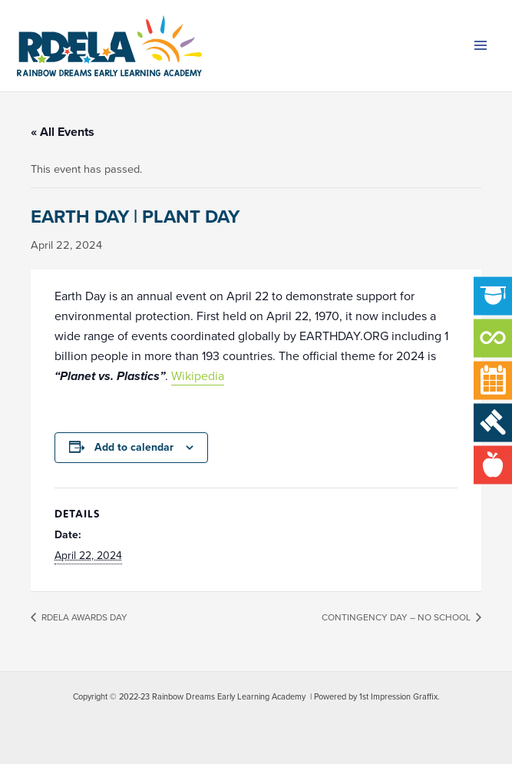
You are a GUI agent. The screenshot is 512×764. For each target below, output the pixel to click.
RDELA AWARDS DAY (83, 617)
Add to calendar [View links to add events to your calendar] (133, 447)
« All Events (62, 132)
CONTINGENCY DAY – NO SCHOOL (397, 617)
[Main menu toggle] (480, 46)
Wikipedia (197, 376)
